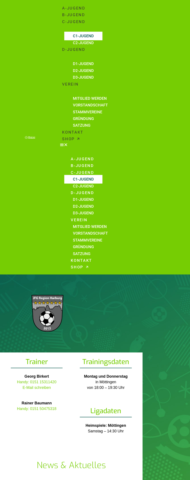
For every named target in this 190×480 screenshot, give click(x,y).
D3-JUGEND (83, 77)
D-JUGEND (73, 49)
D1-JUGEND (83, 64)
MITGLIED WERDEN (90, 98)
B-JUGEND (73, 15)
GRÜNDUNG (83, 119)
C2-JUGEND (83, 43)
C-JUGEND (73, 22)
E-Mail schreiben (37, 387)
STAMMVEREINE (87, 112)
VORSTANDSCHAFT (90, 105)
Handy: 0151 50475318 (37, 409)
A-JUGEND (73, 8)
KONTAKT (72, 132)
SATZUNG (81, 125)
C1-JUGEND (83, 36)
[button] (123, 145)
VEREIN (70, 84)
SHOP (71, 139)
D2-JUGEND (83, 71)
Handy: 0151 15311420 (37, 382)
